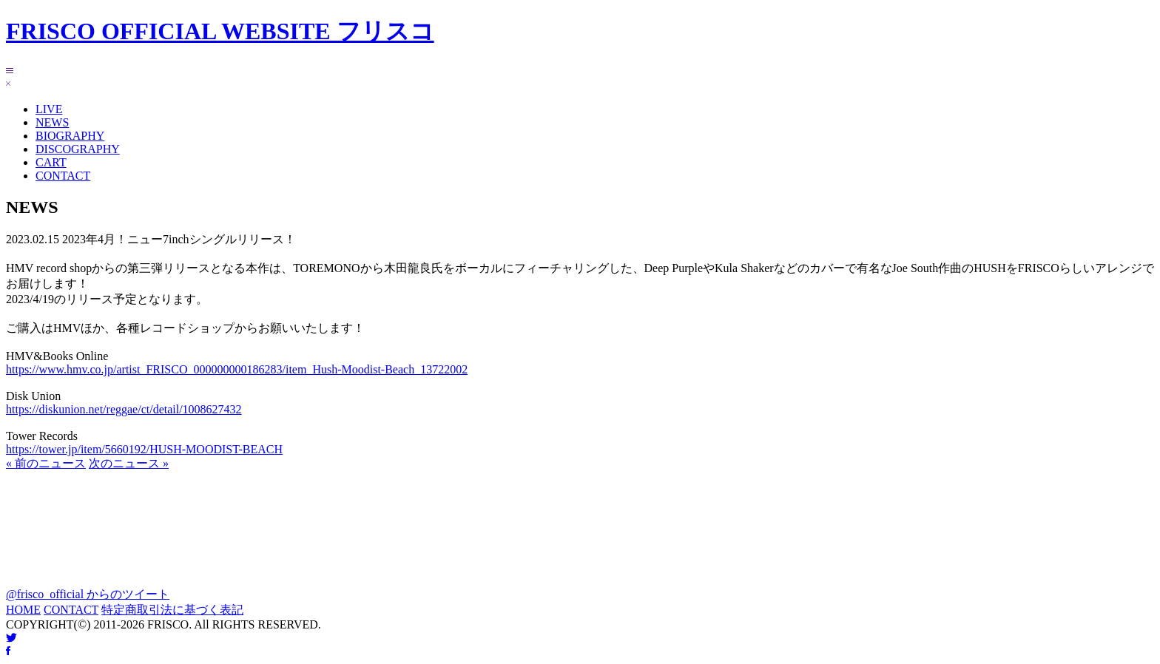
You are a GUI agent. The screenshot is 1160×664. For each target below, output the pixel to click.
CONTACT (63, 175)
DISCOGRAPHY (78, 149)
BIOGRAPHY (70, 135)
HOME (23, 609)
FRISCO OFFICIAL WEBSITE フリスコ (220, 31)
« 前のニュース (46, 463)
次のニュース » (129, 463)
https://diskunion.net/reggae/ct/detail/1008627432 (124, 409)
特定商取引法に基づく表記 (172, 609)
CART (51, 162)
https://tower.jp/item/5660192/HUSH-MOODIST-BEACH (144, 449)
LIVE (49, 109)
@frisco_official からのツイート (87, 594)
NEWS (52, 122)
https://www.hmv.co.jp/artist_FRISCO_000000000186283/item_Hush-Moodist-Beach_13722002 (237, 369)
